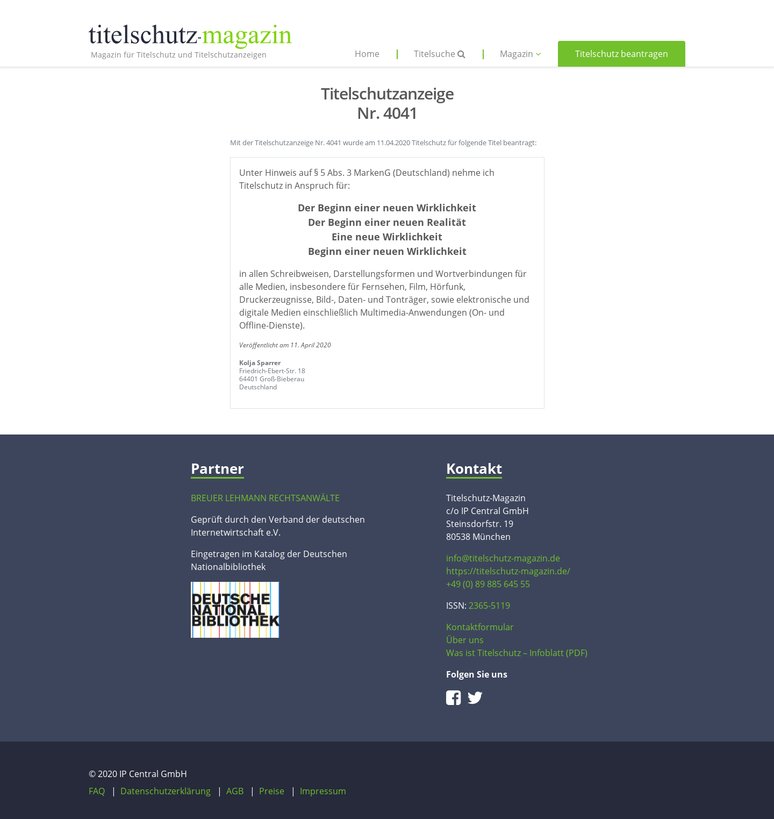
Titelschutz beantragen (621, 54)
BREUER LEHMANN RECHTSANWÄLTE (265, 498)
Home (367, 54)
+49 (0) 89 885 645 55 (488, 584)
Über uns (465, 640)
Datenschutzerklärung (165, 791)
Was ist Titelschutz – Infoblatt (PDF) (516, 653)
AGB (234, 791)
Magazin (520, 54)
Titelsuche (439, 54)
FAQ (97, 791)
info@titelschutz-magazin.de (503, 558)
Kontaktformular (480, 627)
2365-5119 (489, 605)
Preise (271, 791)
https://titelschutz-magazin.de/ (508, 571)
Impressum (323, 791)
